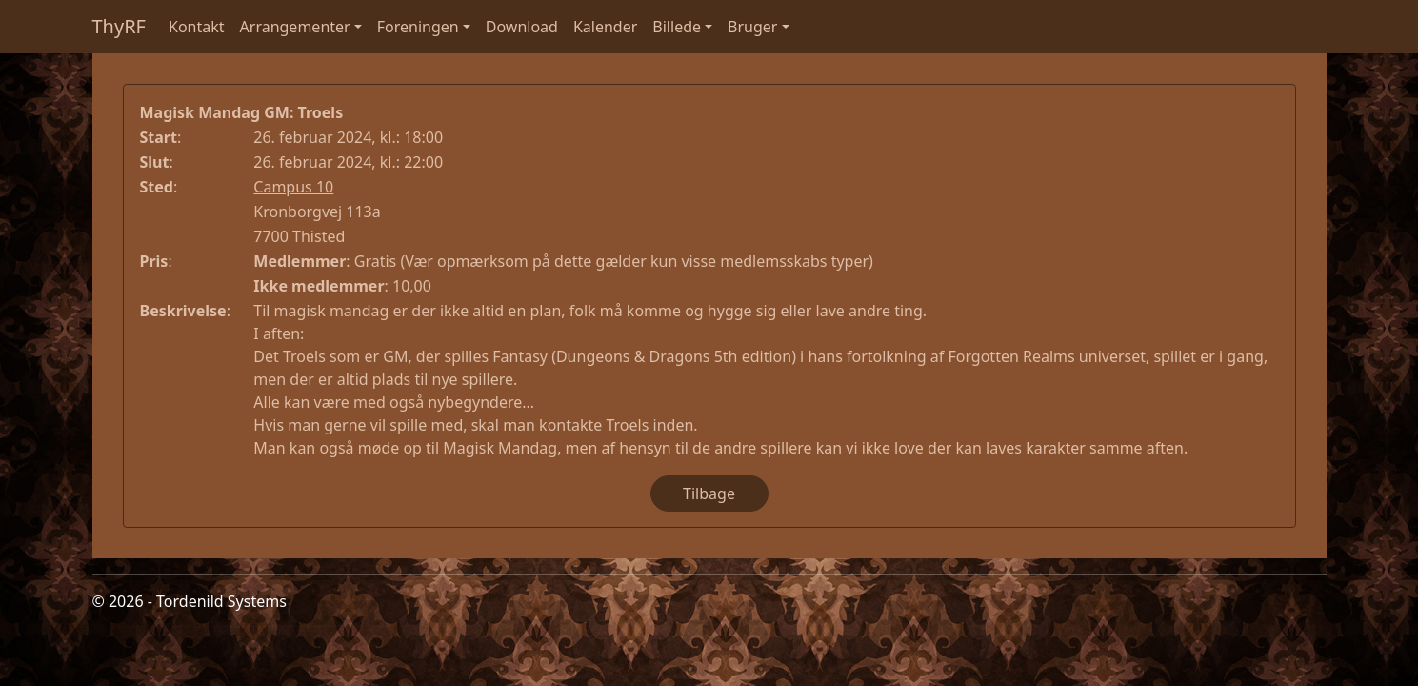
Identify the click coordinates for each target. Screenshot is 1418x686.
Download (522, 26)
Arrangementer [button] (295, 26)
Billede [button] (676, 26)
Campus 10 (293, 186)
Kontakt (197, 26)
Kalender (605, 26)
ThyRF (119, 26)
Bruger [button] (752, 26)
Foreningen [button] (418, 26)
